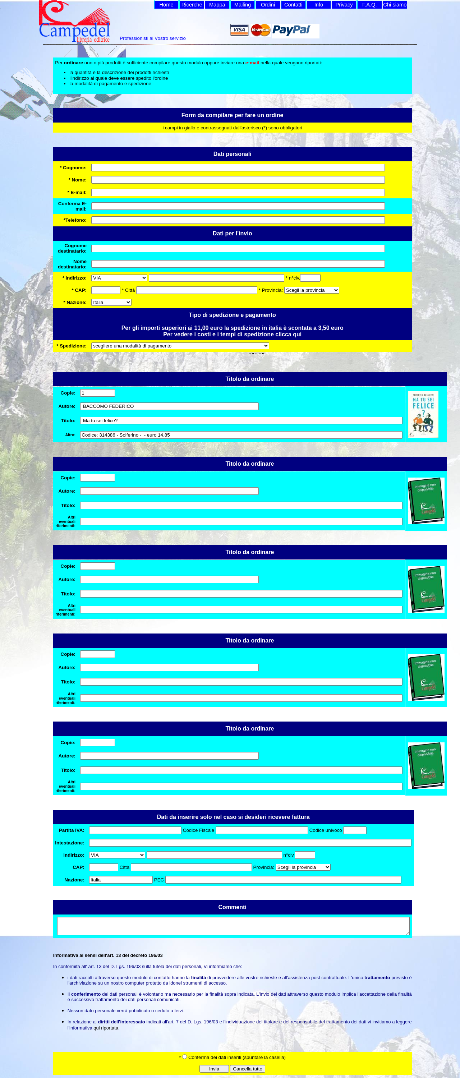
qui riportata (105, 1031)
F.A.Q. (369, 5)
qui (297, 334)
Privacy (344, 5)
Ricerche (191, 5)
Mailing (242, 5)
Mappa (217, 5)
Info (318, 5)
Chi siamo (394, 5)
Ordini (268, 5)
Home (166, 5)
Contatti (293, 5)
